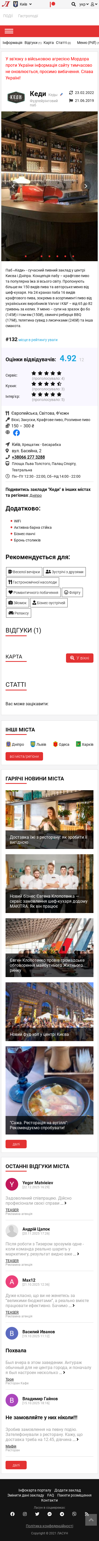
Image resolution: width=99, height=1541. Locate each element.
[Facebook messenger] (49, 1514)
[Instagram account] (25, 1514)
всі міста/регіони (24, 756)
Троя (10, 1379)
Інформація (12, 42)
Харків (87, 744)
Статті (63, 42)
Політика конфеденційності (49, 1526)
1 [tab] (26, 256)
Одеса (64, 744)
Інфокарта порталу (34, 1490)
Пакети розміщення (74, 1495)
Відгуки (33, 42)
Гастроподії (28, 16)
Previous (13, 186)
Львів (41, 744)
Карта (49, 42)
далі (16, 1144)
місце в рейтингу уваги (38, 340)
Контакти (49, 1500)
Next (86, 186)
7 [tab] (73, 256)
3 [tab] (41, 256)
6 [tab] (65, 256)
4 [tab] (49, 256)
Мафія (11, 1446)
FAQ (50, 1495)
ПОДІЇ (8, 16)
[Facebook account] (12, 1514)
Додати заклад (67, 1490)
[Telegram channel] (62, 1514)
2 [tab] (33, 256)
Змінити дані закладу (25, 1495)
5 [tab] (57, 256)
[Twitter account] (37, 1514)
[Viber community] (74, 1514)
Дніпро (36, 495)
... (63, 1203)
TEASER (12, 1210)
